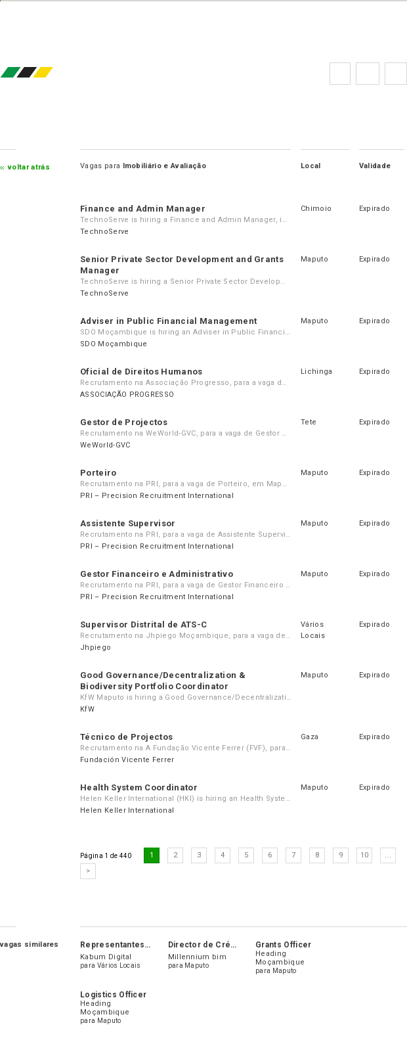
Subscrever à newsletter (396, 73)
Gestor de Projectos (123, 422)
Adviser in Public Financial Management (168, 321)
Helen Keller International (127, 810)
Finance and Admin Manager (142, 209)
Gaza (309, 737)
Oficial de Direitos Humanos (141, 371)
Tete (308, 422)
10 (364, 855)
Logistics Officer (113, 994)
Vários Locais (119, 965)
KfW (87, 709)
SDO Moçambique (113, 344)
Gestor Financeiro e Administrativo (156, 574)
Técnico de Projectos (126, 737)
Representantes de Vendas (134, 944)
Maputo (314, 259)
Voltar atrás (29, 167)
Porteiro (98, 473)
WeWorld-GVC (105, 445)
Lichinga (317, 371)
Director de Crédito (207, 944)
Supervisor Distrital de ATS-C (143, 624)
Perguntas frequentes (367, 73)
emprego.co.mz (46, 73)
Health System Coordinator (139, 787)
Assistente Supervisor (128, 523)
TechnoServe (104, 231)
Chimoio (316, 208)
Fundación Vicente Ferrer (127, 760)
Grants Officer (283, 944)
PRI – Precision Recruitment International (157, 495)
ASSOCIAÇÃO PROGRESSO (127, 394)
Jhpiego (95, 647)
